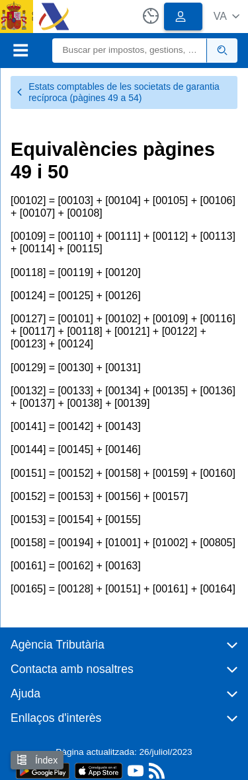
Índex (37, 759)
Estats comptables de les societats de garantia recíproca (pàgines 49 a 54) (118, 92)
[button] (226, 16)
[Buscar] (130, 50)
